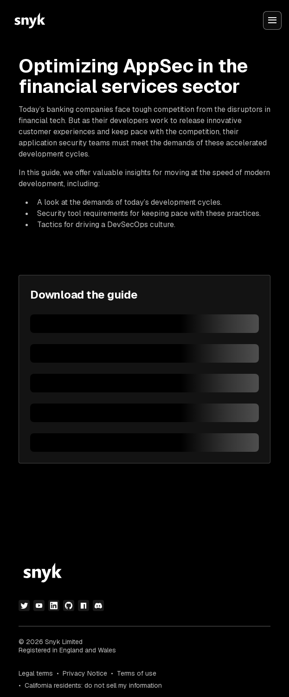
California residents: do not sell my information (93, 685)
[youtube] (39, 605)
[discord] (98, 605)
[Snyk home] (29, 20)
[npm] (83, 605)
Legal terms (36, 673)
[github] (68, 605)
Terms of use (136, 673)
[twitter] (24, 605)
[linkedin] (53, 605)
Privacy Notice (85, 673)
